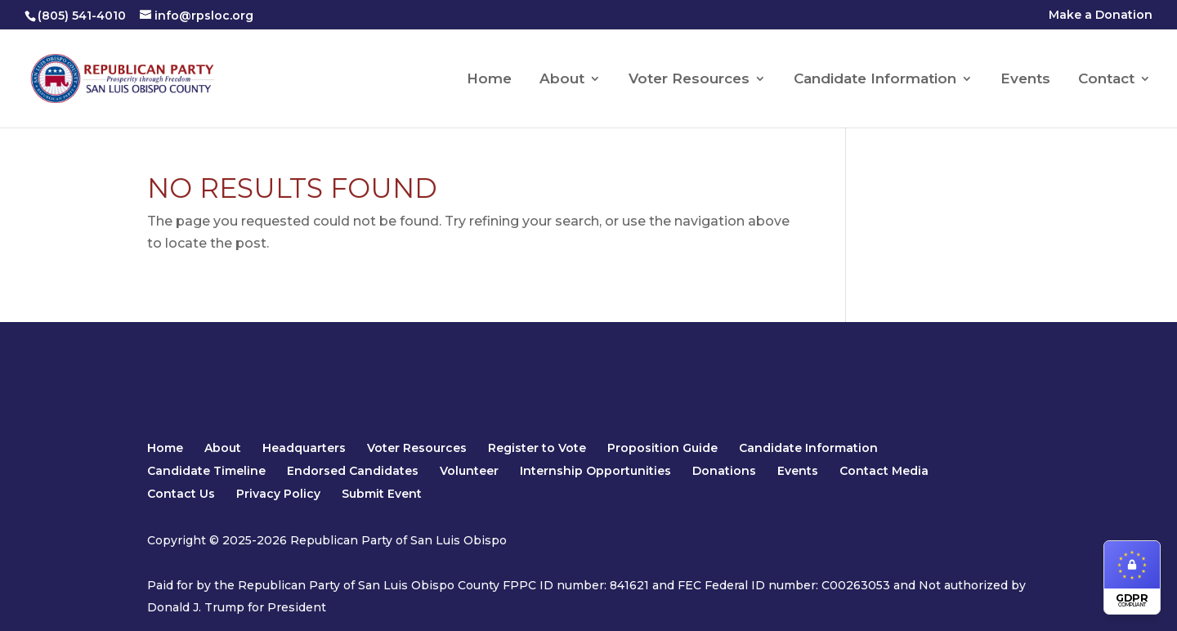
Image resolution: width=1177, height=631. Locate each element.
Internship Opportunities (595, 470)
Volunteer (469, 470)
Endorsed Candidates (352, 470)
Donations (724, 470)
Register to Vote (537, 448)
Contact (1106, 80)
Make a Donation (1100, 15)
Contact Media (884, 470)
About (561, 80)
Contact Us (181, 493)
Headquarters (304, 448)
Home (489, 80)
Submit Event (382, 493)
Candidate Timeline (206, 470)
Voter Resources (689, 80)
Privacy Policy (278, 493)
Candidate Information (875, 80)
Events (1025, 80)
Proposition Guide (662, 448)
